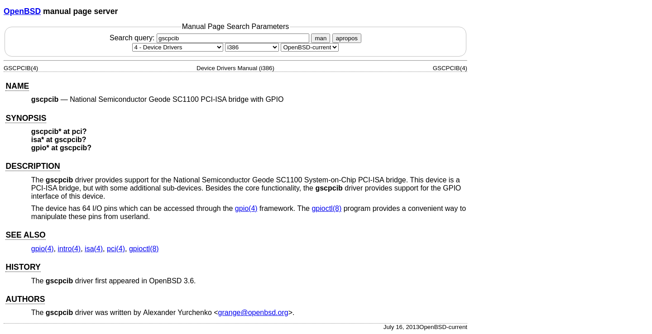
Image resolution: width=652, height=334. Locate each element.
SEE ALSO (25, 234)
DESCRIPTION (32, 166)
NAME (17, 86)
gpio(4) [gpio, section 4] (246, 208)
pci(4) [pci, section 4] (116, 249)
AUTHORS (25, 299)
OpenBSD (22, 11)
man (320, 38)
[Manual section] (177, 47)
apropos (347, 38)
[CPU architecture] (252, 47)
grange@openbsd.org (253, 312)
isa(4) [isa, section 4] (94, 249)
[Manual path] (310, 47)
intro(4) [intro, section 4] (69, 249)
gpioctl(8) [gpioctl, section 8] (326, 208)
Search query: (211, 38)
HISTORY (22, 267)
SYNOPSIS (25, 118)
